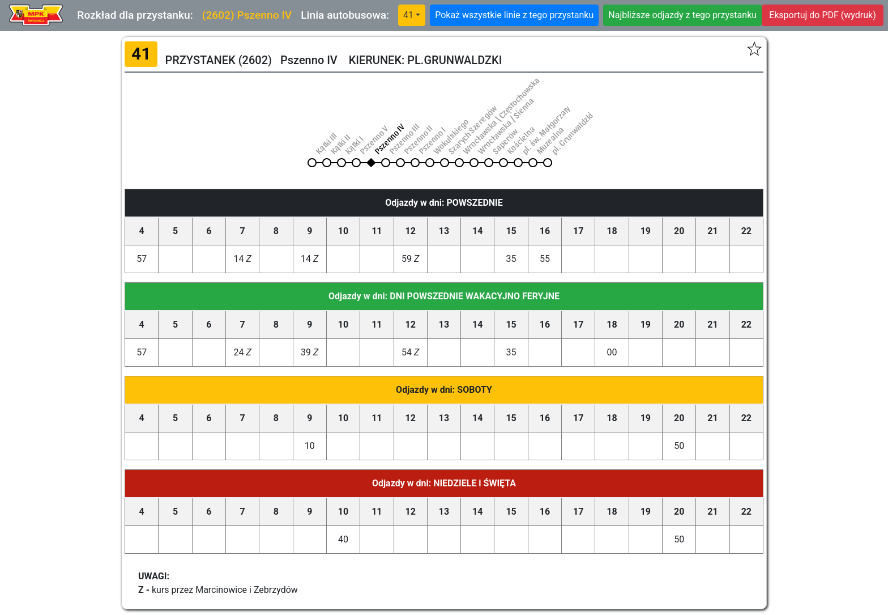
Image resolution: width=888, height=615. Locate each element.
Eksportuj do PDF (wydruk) (822, 15)
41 (408, 15)
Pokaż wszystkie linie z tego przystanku (514, 15)
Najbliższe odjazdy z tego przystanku (682, 15)
